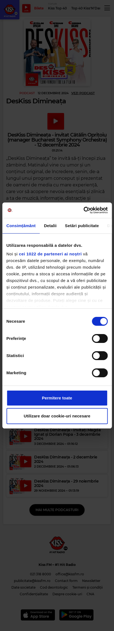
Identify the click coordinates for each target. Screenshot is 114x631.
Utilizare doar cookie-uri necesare (57, 416)
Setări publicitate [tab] (82, 225)
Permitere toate (57, 398)
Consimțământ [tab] (21, 225)
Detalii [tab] (50, 225)
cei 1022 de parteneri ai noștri (50, 254)
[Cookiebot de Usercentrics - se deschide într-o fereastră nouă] (83, 210)
